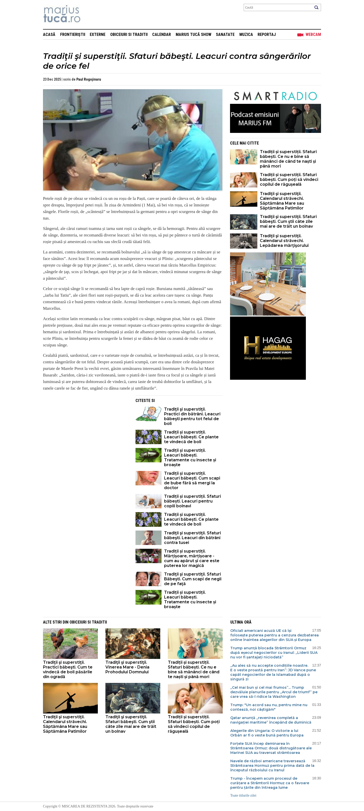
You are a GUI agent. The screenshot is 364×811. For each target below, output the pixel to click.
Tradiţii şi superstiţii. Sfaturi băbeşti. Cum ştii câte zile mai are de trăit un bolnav (288, 221)
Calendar (161, 34)
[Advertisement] (85, 430)
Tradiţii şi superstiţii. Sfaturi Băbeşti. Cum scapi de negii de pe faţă (192, 579)
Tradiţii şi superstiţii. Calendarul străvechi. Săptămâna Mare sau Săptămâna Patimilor (282, 200)
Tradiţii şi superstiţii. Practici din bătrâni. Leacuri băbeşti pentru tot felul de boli (192, 416)
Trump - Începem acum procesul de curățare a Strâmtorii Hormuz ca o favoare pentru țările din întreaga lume (269, 783)
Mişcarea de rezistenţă (89, 14)
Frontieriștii (72, 34)
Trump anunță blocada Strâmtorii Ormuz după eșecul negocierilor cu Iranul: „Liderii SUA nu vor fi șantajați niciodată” (273, 652)
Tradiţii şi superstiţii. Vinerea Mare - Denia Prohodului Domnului (127, 667)
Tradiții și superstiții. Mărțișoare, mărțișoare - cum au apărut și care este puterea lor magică (191, 558)
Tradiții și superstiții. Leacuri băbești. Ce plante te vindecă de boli (191, 437)
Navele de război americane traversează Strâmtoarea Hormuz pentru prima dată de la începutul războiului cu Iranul (272, 765)
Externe (97, 34)
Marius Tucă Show (193, 34)
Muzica (246, 34)
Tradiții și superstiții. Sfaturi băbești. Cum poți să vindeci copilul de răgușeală (289, 179)
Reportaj (267, 34)
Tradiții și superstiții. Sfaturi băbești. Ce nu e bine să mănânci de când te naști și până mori (288, 159)
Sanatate (225, 34)
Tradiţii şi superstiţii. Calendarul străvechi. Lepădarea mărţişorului (284, 240)
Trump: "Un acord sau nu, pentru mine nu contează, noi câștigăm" (268, 707)
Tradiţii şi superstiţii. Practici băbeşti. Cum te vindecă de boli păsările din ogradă (68, 669)
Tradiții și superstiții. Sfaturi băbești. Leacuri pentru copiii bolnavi (192, 501)
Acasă (49, 34)
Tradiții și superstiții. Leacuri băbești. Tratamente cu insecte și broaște (190, 457)
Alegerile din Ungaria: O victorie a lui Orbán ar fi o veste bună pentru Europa (267, 732)
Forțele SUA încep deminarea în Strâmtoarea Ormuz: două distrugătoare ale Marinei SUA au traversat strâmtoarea (271, 748)
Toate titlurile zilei (243, 795)
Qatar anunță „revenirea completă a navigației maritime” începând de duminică (270, 720)
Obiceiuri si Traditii (129, 34)
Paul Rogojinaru (88, 79)
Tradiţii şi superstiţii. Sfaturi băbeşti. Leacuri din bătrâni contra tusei (192, 538)
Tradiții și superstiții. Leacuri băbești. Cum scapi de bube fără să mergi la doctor (192, 480)
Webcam (313, 34)
